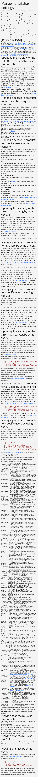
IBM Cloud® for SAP (30, 679)
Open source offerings (10, 87)
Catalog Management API (19, 379)
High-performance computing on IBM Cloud (21, 673)
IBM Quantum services (17, 691)
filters (13, 131)
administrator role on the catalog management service (18, 45)
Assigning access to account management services (14, 54)
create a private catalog (26, 48)
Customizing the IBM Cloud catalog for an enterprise (19, 121)
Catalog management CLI (21, 280)
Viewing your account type (17, 43)
